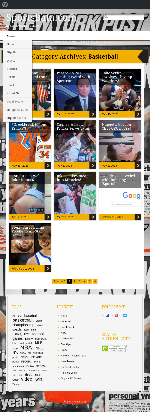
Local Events (15, 101)
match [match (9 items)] (29, 343)
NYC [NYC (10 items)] (22, 352)
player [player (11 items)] (24, 357)
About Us (13, 93)
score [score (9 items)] (37, 361)
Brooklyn (66, 344)
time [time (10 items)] (37, 374)
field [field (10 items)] (33, 329)
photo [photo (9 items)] (15, 357)
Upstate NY (67, 338)
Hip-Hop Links (17, 117)
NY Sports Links (17, 109)
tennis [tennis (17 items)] (17, 374)
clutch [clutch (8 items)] (40, 325)
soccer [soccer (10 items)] (22, 370)
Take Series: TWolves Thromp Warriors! (117, 77)
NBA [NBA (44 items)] (26, 347)
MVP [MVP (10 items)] (15, 348)
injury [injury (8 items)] (14, 343)
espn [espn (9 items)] (26, 329)
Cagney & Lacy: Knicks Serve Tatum (74, 126)
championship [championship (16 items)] (23, 325)
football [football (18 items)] (38, 334)
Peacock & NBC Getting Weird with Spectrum (73, 77)
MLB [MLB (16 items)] (38, 343)
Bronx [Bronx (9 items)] (39, 320)
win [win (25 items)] (39, 379)
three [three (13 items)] (28, 374)
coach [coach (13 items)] (16, 329)
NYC (63, 332)
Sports (11, 85)
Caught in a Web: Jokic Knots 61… (26, 178)
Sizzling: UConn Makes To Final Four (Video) (48, 114)
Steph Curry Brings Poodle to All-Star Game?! (28, 231)
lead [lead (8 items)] (22, 343)
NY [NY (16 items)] (14, 353)
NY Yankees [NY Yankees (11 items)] (35, 352)
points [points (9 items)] (15, 361)
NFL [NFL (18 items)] (39, 348)
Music (11, 60)
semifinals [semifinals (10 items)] (18, 366)
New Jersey (67, 361)
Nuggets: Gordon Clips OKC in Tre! (116, 126)
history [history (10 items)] (28, 338)
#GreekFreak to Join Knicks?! (29, 126)
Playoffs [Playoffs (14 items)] (36, 357)
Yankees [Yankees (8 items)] (16, 384)
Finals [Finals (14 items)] (16, 334)
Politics (12, 68)
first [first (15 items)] (26, 334)
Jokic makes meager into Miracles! (74, 178)
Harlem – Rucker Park (73, 355)
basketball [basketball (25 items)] (22, 320)
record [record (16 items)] (26, 361)
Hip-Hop (12, 52)
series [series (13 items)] (40, 366)
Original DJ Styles (71, 378)
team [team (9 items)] (44, 370)
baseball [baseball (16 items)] (31, 316)
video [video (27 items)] (26, 379)
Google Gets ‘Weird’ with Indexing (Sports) (119, 180)
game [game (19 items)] (17, 338)
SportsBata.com (41, 17)
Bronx (64, 349)
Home (11, 44)
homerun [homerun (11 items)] (40, 338)
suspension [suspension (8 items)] (34, 370)
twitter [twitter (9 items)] (15, 379)
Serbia (11, 77)
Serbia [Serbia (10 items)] (30, 366)
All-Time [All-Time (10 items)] (17, 316)
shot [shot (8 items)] (14, 370)
